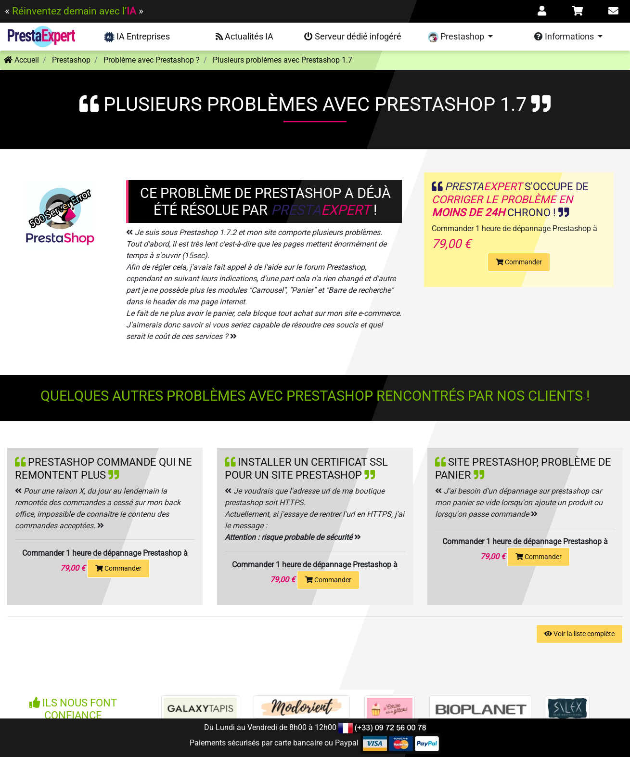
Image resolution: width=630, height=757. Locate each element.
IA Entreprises (137, 37)
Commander (519, 262)
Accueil (21, 60)
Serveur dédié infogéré (352, 36)
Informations (565, 36)
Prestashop (457, 37)
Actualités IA (244, 36)
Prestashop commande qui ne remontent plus (103, 468)
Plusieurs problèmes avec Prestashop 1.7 (282, 60)
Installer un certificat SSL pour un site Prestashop (306, 468)
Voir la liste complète (579, 634)
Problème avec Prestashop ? (151, 60)
